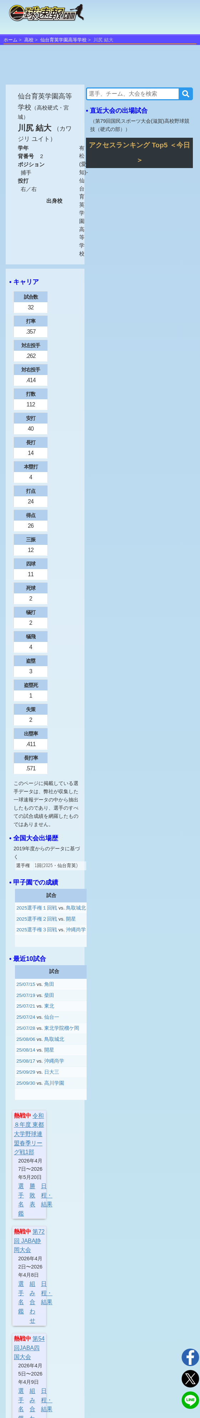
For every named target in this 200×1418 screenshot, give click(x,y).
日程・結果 (46, 1195)
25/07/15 (25, 984)
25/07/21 (25, 1006)
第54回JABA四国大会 (29, 1348)
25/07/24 (25, 1017)
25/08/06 (25, 1039)
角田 (49, 984)
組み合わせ (32, 1302)
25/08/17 (25, 1061)
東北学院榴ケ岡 (61, 1028)
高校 (29, 39)
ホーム (10, 39)
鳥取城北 (76, 908)
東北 (49, 1006)
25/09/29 (25, 1072)
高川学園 (54, 1083)
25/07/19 (25, 995)
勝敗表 (32, 1195)
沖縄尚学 (76, 929)
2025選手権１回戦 (36, 908)
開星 (71, 919)
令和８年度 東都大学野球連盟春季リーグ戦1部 (29, 1134)
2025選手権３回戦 (36, 929)
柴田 (49, 995)
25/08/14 (25, 1050)
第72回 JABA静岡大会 (29, 1241)
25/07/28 (25, 1028)
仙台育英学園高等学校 (63, 39)
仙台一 (51, 1017)
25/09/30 (25, 1083)
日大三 (51, 1072)
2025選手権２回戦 (36, 919)
